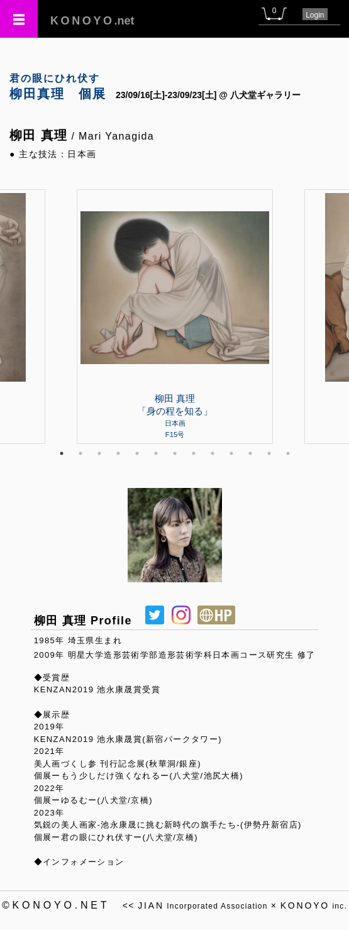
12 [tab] (269, 453)
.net (92, 20)
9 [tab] (212, 453)
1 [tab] (61, 453)
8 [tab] (193, 453)
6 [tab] (156, 453)
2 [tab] (80, 453)
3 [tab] (99, 453)
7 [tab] (175, 453)
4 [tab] (118, 453)
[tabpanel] (175, 316)
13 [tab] (288, 453)
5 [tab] (137, 453)
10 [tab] (231, 453)
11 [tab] (250, 453)
